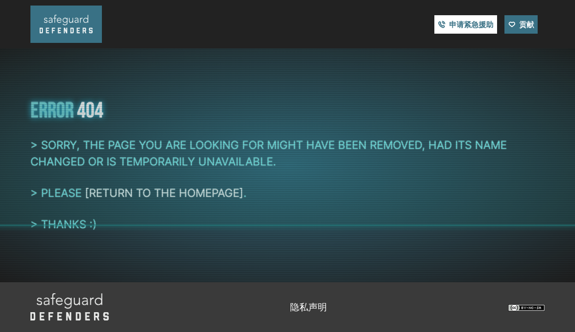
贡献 (526, 24)
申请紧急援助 (471, 24)
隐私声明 (308, 307)
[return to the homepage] (164, 193)
